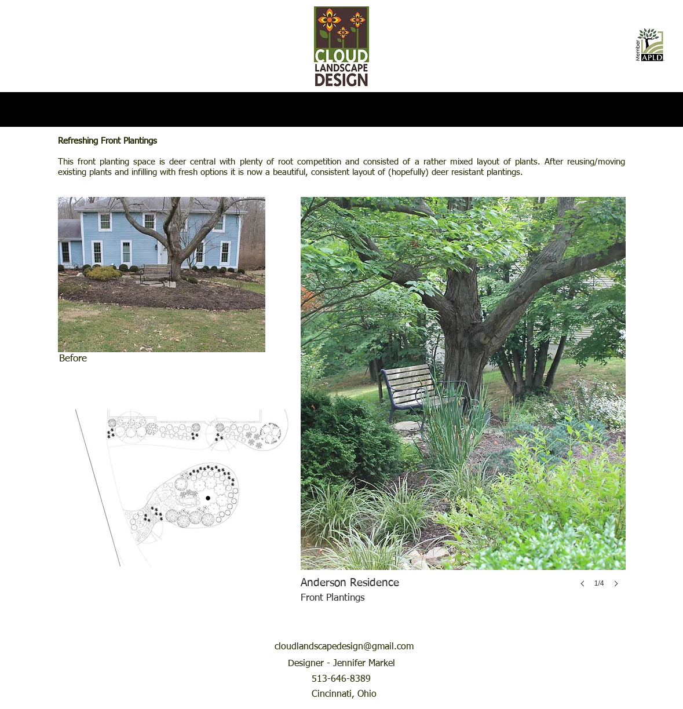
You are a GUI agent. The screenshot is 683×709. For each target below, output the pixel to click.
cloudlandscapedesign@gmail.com (344, 647)
